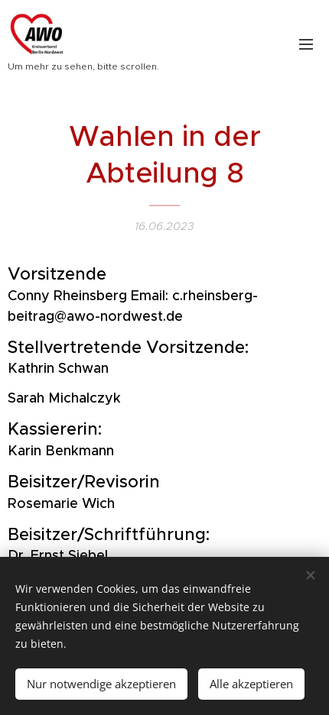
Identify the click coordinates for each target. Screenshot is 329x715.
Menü (306, 44)
